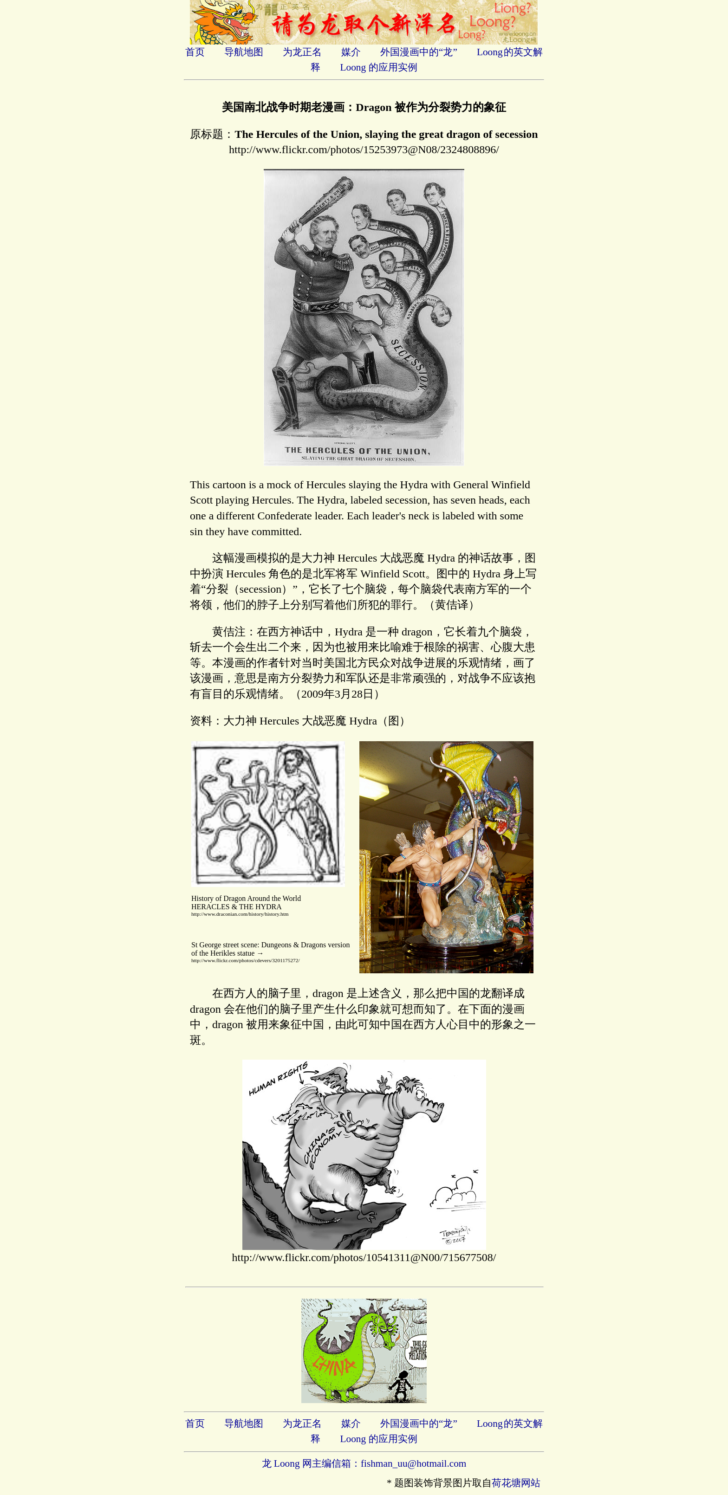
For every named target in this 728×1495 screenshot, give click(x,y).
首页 (195, 52)
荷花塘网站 (516, 1483)
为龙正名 (302, 52)
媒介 (351, 52)
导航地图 (243, 52)
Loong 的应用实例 (378, 67)
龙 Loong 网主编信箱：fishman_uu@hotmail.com (364, 1463)
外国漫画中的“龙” (418, 52)
